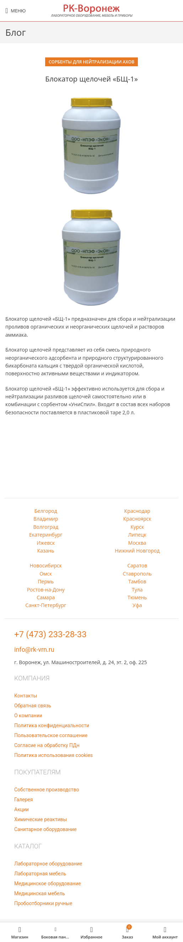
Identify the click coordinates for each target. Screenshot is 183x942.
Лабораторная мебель (40, 873)
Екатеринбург (46, 534)
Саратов (137, 565)
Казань (45, 550)
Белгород (45, 511)
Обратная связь (32, 705)
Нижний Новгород (137, 550)
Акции (21, 809)
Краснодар (137, 511)
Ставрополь (137, 573)
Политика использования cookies (53, 755)
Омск (45, 573)
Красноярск (137, 518)
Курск (137, 526)
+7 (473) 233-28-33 (50, 634)
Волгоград (45, 526)
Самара (46, 597)
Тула (137, 589)
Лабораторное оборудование (48, 864)
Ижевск (46, 542)
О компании (28, 715)
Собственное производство (46, 789)
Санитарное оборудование (45, 829)
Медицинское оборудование (47, 883)
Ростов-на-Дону (46, 589)
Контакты (25, 696)
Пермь (46, 581)
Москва (137, 542)
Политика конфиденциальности (51, 725)
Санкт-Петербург (45, 605)
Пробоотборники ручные (43, 903)
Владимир (45, 518)
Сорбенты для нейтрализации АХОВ (91, 62)
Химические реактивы (40, 819)
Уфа (137, 605)
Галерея (23, 799)
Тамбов (137, 581)
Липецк (137, 534)
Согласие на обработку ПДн (47, 745)
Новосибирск (45, 565)
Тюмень (137, 597)
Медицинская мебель (39, 893)
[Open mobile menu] (15, 11)
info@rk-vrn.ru (34, 649)
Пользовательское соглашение (50, 735)
